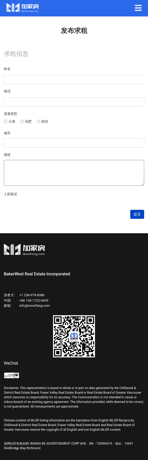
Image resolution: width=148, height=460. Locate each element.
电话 (7, 91)
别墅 (26, 121)
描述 (7, 155)
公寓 (9, 121)
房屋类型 (10, 114)
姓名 (7, 69)
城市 (7, 133)
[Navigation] (138, 8)
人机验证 (10, 194)
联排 (42, 121)
